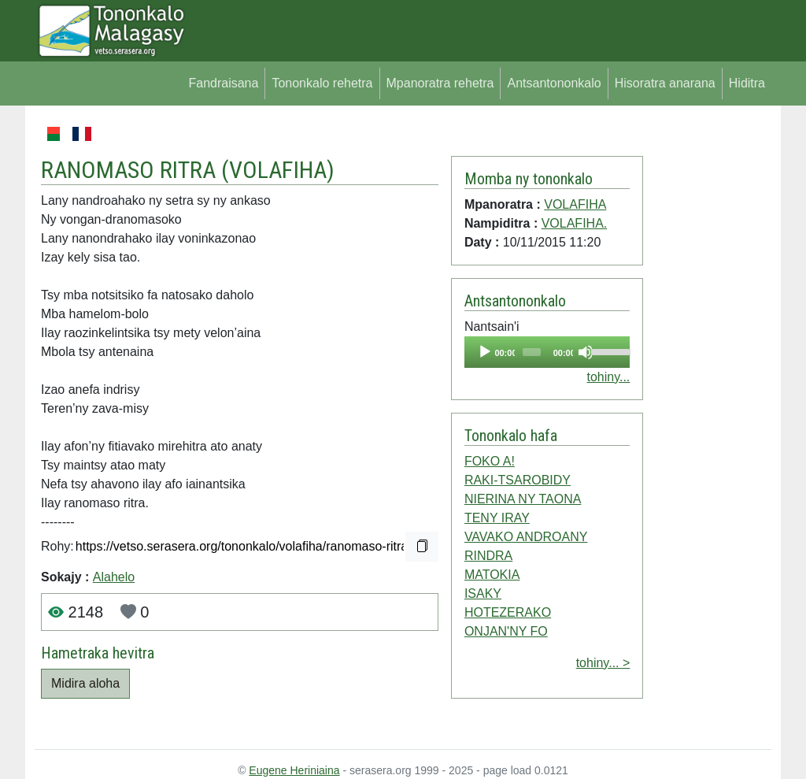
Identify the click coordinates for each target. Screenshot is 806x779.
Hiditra (747, 83)
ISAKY (482, 593)
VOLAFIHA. (575, 223)
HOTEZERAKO (507, 612)
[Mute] (585, 352)
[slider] (532, 352)
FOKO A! (489, 461)
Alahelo (114, 577)
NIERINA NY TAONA (522, 499)
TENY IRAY (497, 518)
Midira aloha (85, 683)
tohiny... (608, 377)
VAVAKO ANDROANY (525, 536)
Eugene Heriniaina (294, 770)
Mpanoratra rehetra (440, 83)
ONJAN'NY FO (506, 631)
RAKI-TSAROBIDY (517, 480)
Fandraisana (223, 83)
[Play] (485, 352)
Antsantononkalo (554, 83)
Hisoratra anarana (665, 83)
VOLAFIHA (278, 170)
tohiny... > (603, 663)
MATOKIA (492, 574)
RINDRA (488, 555)
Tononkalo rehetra (322, 83)
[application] (547, 352)
